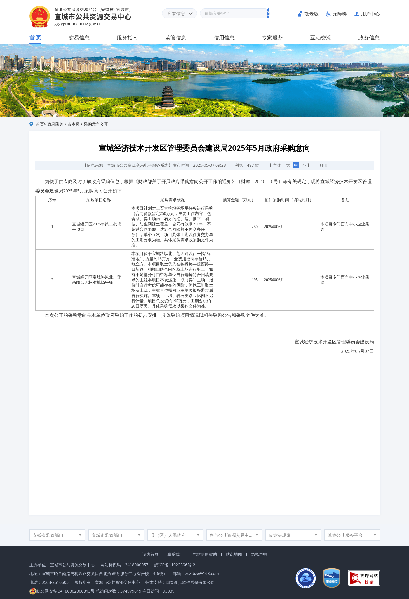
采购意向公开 (96, 124)
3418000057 (136, 564)
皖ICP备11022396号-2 (174, 564)
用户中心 (370, 14)
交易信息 (79, 37)
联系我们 (175, 554)
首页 (40, 124)
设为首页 (150, 554)
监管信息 (175, 37)
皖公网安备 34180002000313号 (62, 591)
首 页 (35, 37)
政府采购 (55, 124)
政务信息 (369, 37)
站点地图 (234, 554)
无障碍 (340, 14)
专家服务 (272, 37)
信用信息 (224, 37)
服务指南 (127, 37)
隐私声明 (259, 554)
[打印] (324, 165)
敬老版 (311, 14)
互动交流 (320, 37)
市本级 (73, 124)
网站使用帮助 (204, 554)
